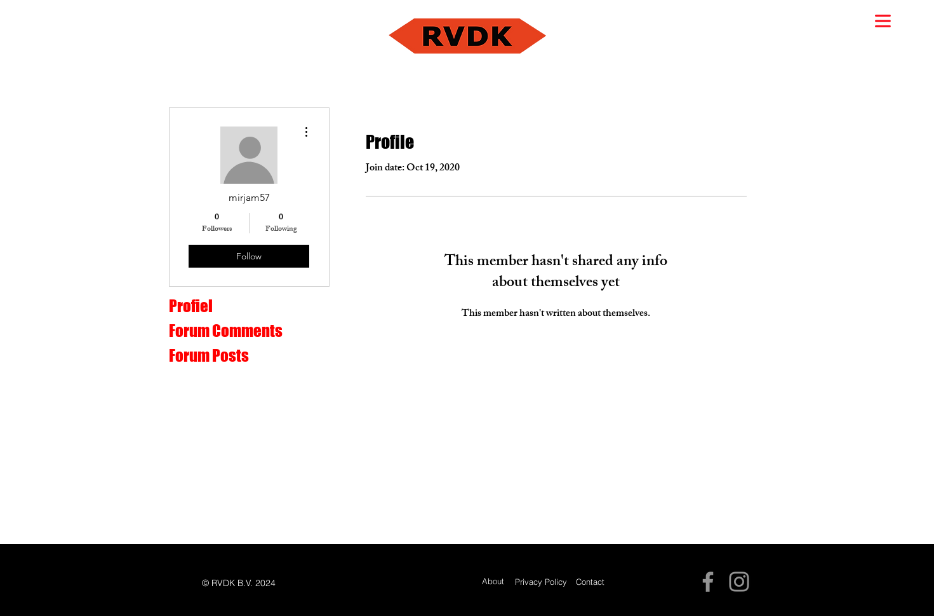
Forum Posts (209, 355)
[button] (883, 21)
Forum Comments (226, 330)
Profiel (191, 305)
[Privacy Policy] (541, 582)
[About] (493, 581)
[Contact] (590, 582)
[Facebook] (708, 581)
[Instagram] (739, 581)
